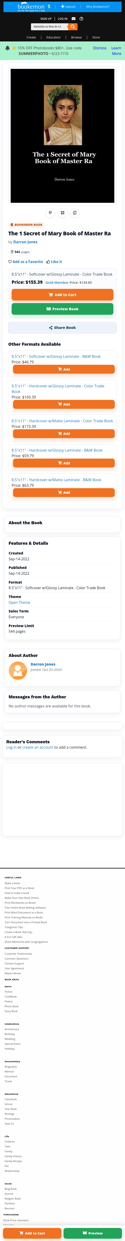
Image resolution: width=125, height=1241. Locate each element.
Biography (11, 1066)
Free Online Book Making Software (25, 907)
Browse (76, 37)
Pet (7, 1166)
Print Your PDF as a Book (19, 888)
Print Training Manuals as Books (24, 917)
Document (11, 1076)
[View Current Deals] (49, 6)
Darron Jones (25, 241)
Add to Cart (62, 294)
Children (10, 1141)
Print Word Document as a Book (24, 912)
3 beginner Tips (14, 927)
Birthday (10, 1034)
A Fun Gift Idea (13, 937)
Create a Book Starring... (19, 932)
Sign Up (46, 19)
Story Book (11, 1011)
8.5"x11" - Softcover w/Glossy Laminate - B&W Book (56, 356)
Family (8, 1151)
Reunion (10, 1208)
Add (64, 369)
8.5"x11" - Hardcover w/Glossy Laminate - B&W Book (57, 450)
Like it (56, 261)
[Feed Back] (73, 19)
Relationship (12, 1171)
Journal (9, 1193)
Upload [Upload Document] (68, 6)
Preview (93, 1233)
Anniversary (12, 1029)
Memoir (9, 1071)
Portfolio (10, 1203)
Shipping (8, 1225)
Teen (7, 1146)
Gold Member (57, 282)
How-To (9, 1123)
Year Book (11, 1109)
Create (31, 37)
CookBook (11, 996)
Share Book (62, 327)
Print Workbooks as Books (20, 902)
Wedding (10, 1039)
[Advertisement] (62, 799)
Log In (63, 19)
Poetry (8, 1001)
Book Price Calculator (16, 1220)
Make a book (12, 883)
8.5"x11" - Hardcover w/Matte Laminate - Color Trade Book (62, 420)
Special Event (12, 1043)
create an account (37, 747)
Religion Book (13, 1198)
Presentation (12, 1118)
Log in (11, 747)
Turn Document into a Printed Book (26, 922)
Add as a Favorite (28, 261)
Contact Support (14, 963)
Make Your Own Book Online (22, 897)
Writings (9, 1114)
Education (54, 37)
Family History (13, 1156)
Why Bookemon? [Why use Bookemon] (97, 6)
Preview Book (63, 308)
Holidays (10, 1048)
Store (96, 37)
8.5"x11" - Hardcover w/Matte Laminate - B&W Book (56, 479)
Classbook (11, 1099)
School (9, 1104)
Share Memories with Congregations (26, 941)
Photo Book (12, 1006)
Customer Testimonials (18, 953)
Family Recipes (13, 1161)
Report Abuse (13, 973)
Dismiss (99, 48)
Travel (8, 1081)
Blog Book (11, 1188)
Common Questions (16, 958)
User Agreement (14, 968)
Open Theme (19, 602)
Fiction (9, 991)
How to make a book (17, 893)
